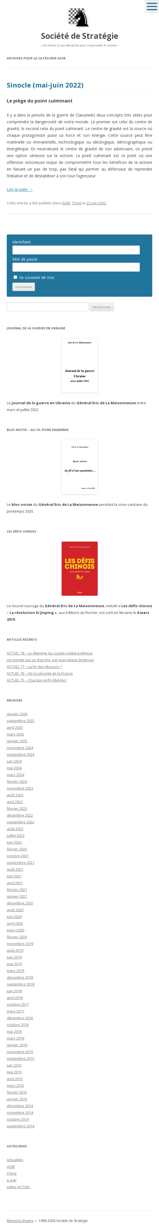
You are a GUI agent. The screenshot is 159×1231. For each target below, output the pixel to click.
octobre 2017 (18, 1004)
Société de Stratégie (79, 35)
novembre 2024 (20, 747)
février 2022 (17, 849)
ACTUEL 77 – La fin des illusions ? (34, 666)
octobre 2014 (18, 1119)
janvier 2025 (17, 740)
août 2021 (15, 869)
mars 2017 (15, 1011)
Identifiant (21, 242)
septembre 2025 (20, 720)
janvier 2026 (17, 713)
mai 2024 (14, 767)
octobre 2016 (18, 1024)
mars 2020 (15, 930)
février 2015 (17, 1092)
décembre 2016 (20, 1017)
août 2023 (15, 794)
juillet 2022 (15, 835)
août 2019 (15, 950)
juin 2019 (14, 957)
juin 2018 (14, 990)
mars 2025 (15, 734)
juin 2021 (14, 876)
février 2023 (17, 808)
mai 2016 (14, 1031)
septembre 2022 (20, 822)
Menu (152, 6)
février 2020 (17, 936)
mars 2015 (15, 1085)
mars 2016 (15, 1038)
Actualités (15, 1159)
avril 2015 (15, 1078)
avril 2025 (15, 727)
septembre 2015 (20, 1058)
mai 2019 (14, 963)
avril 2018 (15, 997)
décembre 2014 (20, 1105)
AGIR (66, 202)
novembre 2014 (20, 1112)
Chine (77, 202)
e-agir (12, 1180)
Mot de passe (24, 259)
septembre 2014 (20, 1126)
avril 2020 (15, 923)
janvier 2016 (17, 1044)
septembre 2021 (20, 862)
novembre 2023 (20, 788)
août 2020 (15, 909)
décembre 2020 (20, 903)
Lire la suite (20, 189)
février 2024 (17, 781)
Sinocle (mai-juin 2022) (45, 85)
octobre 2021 (18, 855)
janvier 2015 (17, 1099)
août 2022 (15, 828)
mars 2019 (15, 970)
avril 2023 (15, 801)
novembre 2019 (20, 943)
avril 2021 (15, 882)
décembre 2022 (20, 815)
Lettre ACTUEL (18, 1186)
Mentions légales (20, 1220)
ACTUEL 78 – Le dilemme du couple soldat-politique (50, 653)
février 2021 (17, 889)
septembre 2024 (20, 754)
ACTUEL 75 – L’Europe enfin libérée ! (37, 680)
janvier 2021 (17, 896)
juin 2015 (14, 1065)
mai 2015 (14, 1071)
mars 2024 (15, 774)
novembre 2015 (20, 1051)
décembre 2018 (20, 977)
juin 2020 (14, 916)
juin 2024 (14, 761)
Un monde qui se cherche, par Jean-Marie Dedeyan (50, 659)
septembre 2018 (20, 984)
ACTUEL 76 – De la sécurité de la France (40, 673)
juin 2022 (14, 842)
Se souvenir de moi (34, 277)
